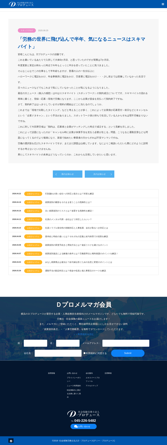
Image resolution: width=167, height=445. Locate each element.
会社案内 (89, 373)
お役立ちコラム (33, 194)
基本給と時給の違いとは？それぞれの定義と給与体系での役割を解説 (76, 236)
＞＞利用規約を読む (83, 334)
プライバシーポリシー (74, 379)
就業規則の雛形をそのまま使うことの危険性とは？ (68, 202)
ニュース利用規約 (74, 386)
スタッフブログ (27, 30)
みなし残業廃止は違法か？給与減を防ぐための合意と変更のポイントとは (78, 262)
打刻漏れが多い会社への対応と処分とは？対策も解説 (69, 193)
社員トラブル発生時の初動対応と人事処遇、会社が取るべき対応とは (76, 228)
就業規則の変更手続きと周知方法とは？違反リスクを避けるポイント (76, 245)
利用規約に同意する (95, 353)
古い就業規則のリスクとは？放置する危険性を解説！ (69, 211)
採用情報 (51, 373)
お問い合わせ (72, 373)
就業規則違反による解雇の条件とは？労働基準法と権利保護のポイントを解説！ (81, 253)
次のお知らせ (99, 174)
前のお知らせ (68, 174)
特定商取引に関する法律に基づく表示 (74, 393)
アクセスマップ (92, 386)
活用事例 (108, 373)
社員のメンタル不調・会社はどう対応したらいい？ (68, 219)
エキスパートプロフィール (93, 379)
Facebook (10, 440)
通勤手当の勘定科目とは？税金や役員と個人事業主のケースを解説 (75, 270)
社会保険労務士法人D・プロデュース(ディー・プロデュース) (87, 440)
